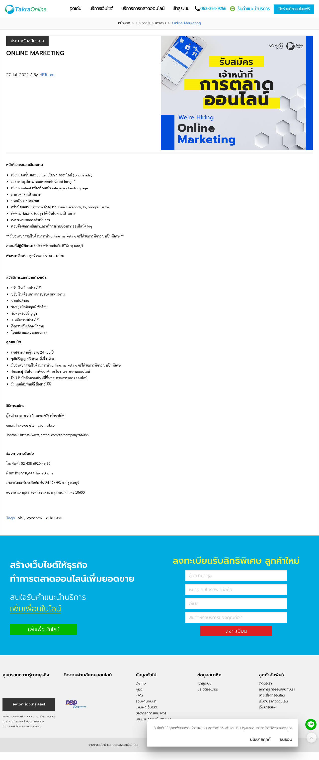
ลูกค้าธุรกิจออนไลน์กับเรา (277, 689)
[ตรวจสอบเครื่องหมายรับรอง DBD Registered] (76, 704)
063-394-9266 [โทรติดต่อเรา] (213, 8)
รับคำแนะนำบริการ (254, 8)
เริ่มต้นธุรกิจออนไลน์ (273, 701)
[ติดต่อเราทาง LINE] (311, 724)
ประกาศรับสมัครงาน (151, 23)
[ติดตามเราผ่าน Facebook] (67, 685)
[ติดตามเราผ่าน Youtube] (92, 685)
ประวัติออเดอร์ (207, 689)
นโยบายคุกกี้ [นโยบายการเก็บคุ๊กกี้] (260, 740)
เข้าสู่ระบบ (204, 683)
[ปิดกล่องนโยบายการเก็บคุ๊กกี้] (286, 740)
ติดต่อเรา (265, 683)
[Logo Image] (27, 9)
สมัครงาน (54, 518)
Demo (141, 683)
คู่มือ (139, 689)
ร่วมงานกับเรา (146, 701)
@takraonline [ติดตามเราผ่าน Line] (84, 685)
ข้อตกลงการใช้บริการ (151, 713)
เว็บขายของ (267, 707)
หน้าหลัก (124, 23)
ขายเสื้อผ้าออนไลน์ (272, 695)
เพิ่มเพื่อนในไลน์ (43, 629)
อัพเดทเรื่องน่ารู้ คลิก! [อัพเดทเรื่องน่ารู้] (29, 704)
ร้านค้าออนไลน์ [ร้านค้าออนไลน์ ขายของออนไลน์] (97, 745)
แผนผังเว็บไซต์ (146, 707)
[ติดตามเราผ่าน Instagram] (76, 685)
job (20, 518)
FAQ (139, 695)
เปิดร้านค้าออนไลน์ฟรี (294, 8)
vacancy (35, 518)
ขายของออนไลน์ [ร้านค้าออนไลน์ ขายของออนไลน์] (122, 745)
